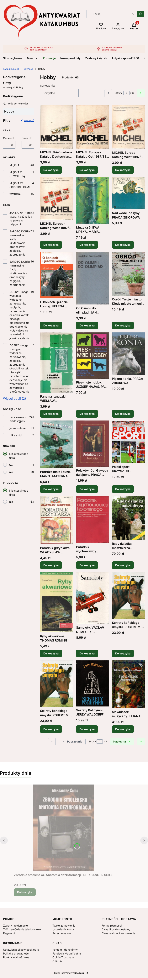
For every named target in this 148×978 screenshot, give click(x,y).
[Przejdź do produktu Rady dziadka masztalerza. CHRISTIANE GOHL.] (128, 518)
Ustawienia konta (63, 929)
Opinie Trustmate (63, 957)
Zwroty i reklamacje (15, 925)
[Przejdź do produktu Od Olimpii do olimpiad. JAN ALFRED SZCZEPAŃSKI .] (92, 278)
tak (11, 465)
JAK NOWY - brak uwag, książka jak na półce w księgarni (20, 218)
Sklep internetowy (69, 972)
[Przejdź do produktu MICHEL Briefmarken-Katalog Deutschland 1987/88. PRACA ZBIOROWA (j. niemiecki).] (56, 127)
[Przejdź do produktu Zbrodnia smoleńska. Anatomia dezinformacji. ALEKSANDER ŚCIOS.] (63, 828)
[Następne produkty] (122, 741)
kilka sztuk (16, 435)
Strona (119, 93)
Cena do (27, 138)
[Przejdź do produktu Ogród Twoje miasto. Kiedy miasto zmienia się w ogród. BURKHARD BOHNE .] (128, 274)
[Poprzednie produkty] (72, 741)
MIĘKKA (14, 165)
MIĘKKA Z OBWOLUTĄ (17, 174)
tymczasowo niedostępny (17, 419)
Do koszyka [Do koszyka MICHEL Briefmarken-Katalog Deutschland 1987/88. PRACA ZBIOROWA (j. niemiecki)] (51, 169)
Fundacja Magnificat (65, 953)
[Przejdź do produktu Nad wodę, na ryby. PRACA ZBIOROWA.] (128, 193)
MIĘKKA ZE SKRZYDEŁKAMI (19, 185)
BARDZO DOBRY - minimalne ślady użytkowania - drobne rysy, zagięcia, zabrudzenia (19, 243)
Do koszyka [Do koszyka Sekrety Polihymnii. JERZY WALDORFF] (87, 729)
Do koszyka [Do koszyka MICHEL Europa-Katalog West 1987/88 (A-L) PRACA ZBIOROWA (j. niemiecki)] (122, 169)
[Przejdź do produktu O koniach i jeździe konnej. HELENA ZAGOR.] (56, 275)
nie (11, 472)
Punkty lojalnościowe (16, 957)
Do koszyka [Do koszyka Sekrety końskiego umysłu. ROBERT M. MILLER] (122, 653)
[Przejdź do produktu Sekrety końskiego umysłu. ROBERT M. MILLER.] (128, 595)
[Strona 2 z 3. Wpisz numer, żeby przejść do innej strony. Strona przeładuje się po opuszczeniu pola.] (126, 93)
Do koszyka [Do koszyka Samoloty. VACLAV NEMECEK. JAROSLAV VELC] (87, 653)
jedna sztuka (17, 428)
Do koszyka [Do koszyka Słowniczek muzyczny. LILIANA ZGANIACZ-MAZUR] (122, 729)
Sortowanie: (47, 85)
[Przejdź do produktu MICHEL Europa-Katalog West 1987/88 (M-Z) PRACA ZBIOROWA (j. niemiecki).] (56, 198)
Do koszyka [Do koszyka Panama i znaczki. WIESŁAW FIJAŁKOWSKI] (51, 413)
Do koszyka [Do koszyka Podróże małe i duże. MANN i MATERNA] (51, 489)
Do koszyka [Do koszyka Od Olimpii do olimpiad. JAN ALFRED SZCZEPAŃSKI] (87, 325)
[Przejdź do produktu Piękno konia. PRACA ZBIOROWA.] (128, 353)
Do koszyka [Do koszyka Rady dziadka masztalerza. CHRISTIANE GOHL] (122, 565)
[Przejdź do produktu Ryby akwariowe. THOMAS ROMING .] (56, 602)
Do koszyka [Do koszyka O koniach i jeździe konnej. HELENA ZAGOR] (51, 325)
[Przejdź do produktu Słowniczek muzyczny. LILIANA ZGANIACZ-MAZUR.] (128, 684)
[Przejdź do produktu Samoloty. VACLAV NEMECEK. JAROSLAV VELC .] (92, 598)
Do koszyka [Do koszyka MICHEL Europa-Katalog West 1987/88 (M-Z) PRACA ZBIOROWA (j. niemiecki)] (51, 244)
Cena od (8, 138)
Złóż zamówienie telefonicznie (22, 929)
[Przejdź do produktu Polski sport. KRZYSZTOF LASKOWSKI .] (128, 441)
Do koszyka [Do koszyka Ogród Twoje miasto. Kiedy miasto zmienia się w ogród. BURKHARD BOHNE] (122, 325)
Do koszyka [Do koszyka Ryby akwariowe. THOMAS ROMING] (51, 653)
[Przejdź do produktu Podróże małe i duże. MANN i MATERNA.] (56, 444)
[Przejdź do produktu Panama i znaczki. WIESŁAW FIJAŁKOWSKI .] (56, 362)
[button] (140, 14)
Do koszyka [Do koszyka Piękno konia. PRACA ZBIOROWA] (122, 413)
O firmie (57, 961)
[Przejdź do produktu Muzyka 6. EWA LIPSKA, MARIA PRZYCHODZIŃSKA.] (92, 200)
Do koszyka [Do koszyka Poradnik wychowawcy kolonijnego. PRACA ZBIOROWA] (87, 565)
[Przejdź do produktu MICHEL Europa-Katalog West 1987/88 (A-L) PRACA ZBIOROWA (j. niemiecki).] (128, 127)
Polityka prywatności (16, 953)
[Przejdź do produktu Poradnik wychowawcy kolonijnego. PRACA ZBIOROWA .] (92, 519)
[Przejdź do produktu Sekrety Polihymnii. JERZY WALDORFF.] (92, 683)
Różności (29, 68)
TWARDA (15, 194)
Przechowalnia (61, 933)
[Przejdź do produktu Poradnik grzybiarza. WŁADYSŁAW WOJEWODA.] (56, 520)
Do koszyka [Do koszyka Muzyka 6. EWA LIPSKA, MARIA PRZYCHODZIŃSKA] (87, 244)
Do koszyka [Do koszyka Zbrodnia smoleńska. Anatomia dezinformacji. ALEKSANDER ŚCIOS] (24, 892)
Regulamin (9, 933)
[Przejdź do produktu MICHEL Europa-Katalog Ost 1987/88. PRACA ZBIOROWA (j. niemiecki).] (92, 127)
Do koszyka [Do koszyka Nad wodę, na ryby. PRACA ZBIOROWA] (122, 244)
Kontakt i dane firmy (65, 949)
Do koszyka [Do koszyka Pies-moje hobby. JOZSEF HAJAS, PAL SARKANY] (87, 413)
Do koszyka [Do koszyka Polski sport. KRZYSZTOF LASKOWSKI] (122, 489)
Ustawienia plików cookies (20, 949)
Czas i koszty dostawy (116, 929)
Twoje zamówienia (63, 925)
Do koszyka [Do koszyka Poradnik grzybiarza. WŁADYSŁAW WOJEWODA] (51, 565)
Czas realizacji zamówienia (118, 933)
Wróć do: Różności (15, 103)
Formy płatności (112, 925)
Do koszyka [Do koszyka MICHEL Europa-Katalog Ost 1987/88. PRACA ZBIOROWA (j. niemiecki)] (87, 169)
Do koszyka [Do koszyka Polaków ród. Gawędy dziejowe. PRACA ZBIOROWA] (87, 489)
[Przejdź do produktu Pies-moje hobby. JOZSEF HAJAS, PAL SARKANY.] (92, 355)
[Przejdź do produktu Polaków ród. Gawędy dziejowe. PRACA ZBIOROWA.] (92, 443)
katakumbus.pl (11, 68)
